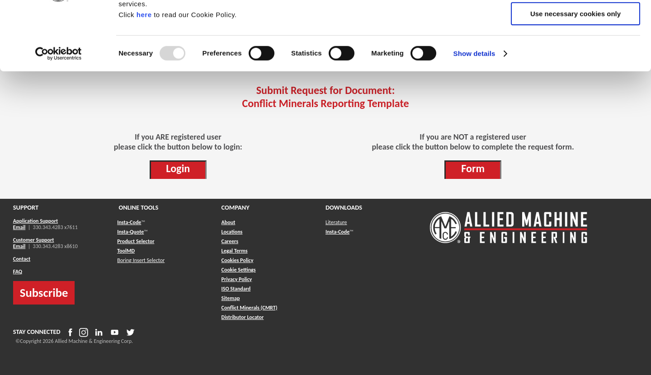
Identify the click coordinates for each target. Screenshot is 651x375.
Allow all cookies (575, 22)
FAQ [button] (17, 271)
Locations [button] (232, 232)
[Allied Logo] (508, 242)
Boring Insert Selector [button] (141, 260)
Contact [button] (21, 259)
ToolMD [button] (126, 251)
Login (178, 168)
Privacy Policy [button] (237, 279)
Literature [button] (336, 222)
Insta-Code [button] (129, 222)
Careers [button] (230, 241)
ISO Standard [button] (236, 289)
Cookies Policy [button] (238, 260)
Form (473, 168)
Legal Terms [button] (235, 251)
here (144, 76)
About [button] (229, 222)
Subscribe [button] (44, 293)
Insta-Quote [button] (130, 232)
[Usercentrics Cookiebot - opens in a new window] (58, 115)
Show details (474, 115)
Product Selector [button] (135, 241)
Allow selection (575, 49)
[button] (231, 298)
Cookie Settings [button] (239, 270)
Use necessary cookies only (575, 75)
